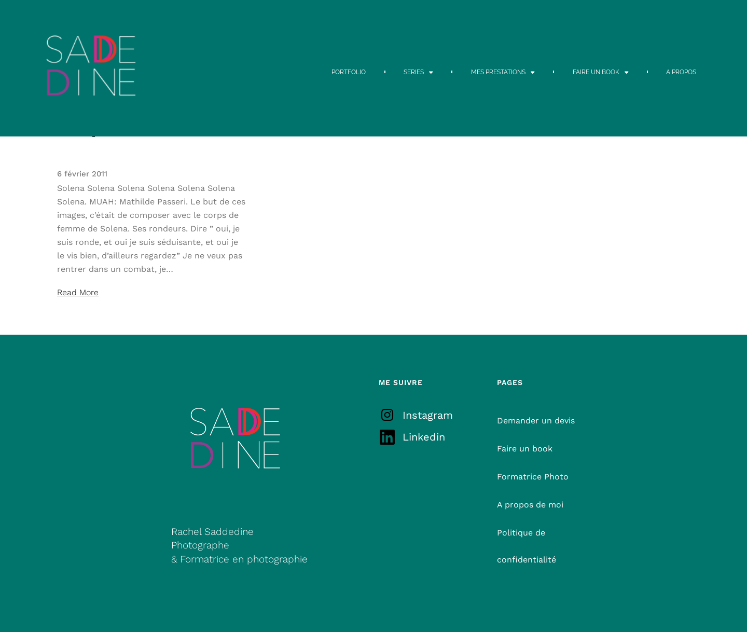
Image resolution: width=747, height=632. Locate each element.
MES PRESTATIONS (503, 72)
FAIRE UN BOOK (601, 72)
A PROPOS (681, 72)
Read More (78, 292)
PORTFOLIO (348, 72)
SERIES (418, 72)
